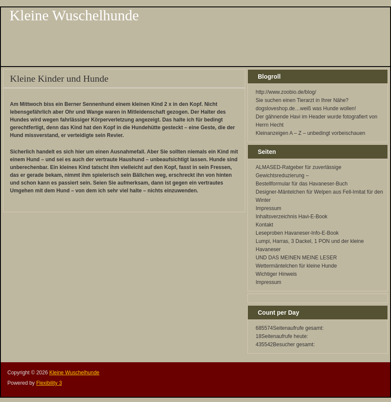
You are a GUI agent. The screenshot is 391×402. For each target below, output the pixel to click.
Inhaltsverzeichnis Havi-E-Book (291, 217)
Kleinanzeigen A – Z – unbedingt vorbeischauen (310, 133)
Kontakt (264, 225)
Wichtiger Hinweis (276, 274)
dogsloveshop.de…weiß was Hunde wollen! (306, 108)
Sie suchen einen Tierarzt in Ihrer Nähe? (302, 100)
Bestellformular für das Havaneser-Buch (302, 184)
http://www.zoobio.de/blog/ (286, 92)
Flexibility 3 (49, 383)
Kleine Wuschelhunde (74, 15)
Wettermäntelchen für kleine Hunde (296, 266)
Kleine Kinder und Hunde (59, 78)
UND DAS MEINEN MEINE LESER (296, 258)
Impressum (268, 208)
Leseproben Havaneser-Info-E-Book (297, 233)
